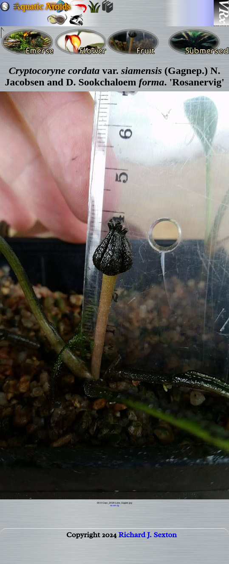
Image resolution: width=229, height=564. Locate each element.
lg (118, 505)
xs (111, 505)
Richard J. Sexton (148, 536)
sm (114, 505)
